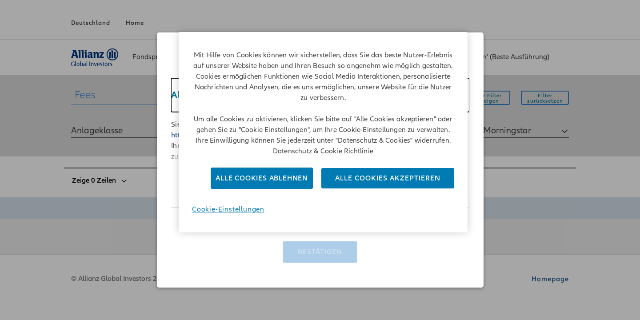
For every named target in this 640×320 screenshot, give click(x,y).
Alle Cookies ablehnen (262, 178)
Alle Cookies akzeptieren (387, 178)
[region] (323, 132)
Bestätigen (320, 248)
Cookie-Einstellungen (228, 209)
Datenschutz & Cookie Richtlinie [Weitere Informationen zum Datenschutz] (323, 151)
